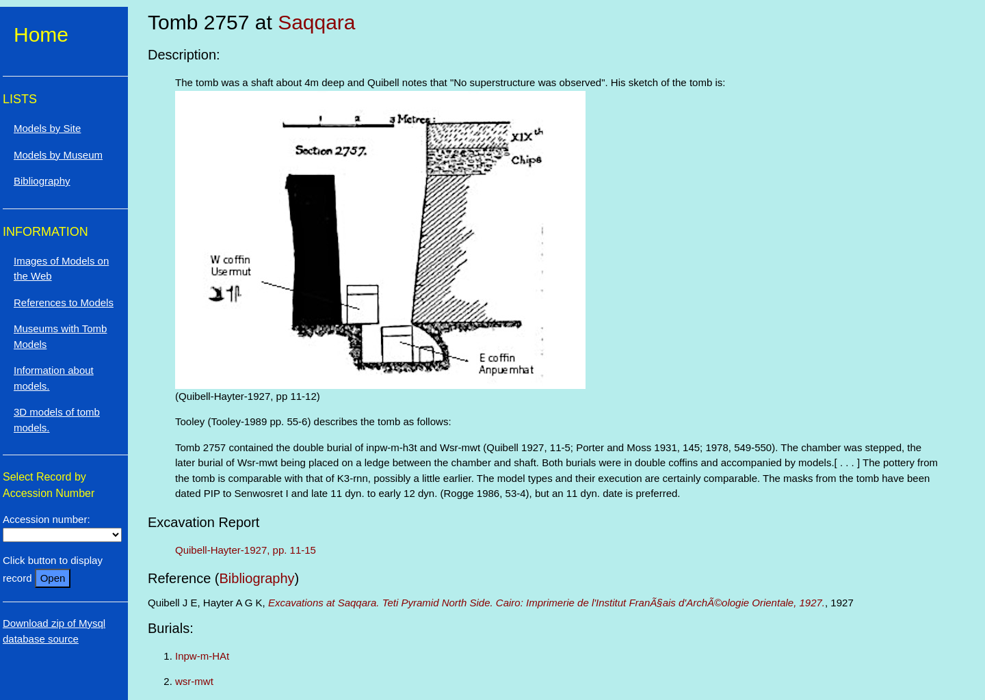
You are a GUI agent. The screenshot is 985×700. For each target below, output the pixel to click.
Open (53, 578)
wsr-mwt (194, 681)
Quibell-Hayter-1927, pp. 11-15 (245, 550)
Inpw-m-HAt (202, 656)
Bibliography (257, 578)
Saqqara (316, 22)
